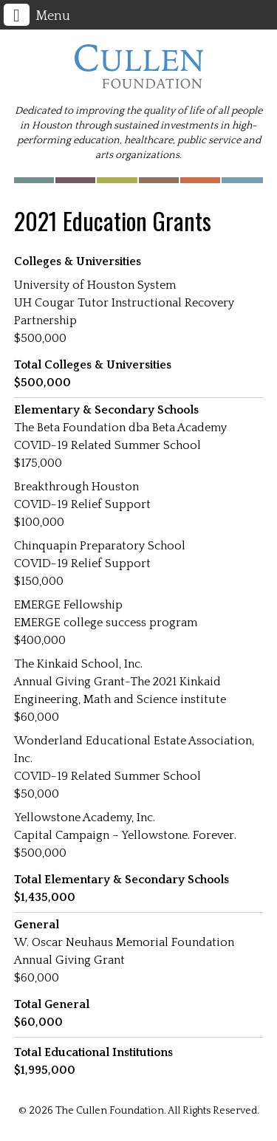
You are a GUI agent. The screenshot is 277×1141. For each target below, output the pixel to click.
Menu (37, 15)
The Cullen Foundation (139, 66)
